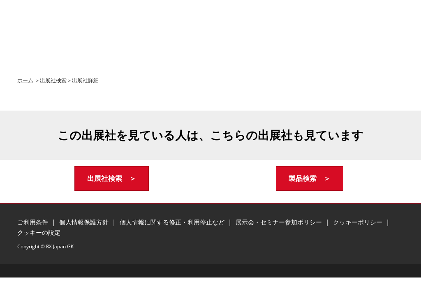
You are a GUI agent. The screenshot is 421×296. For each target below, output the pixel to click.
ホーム (25, 80)
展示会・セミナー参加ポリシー (280, 222)
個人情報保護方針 (84, 222)
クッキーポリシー (358, 222)
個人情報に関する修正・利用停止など (173, 222)
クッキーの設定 (38, 232)
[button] (111, 178)
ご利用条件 (33, 222)
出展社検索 (53, 80)
